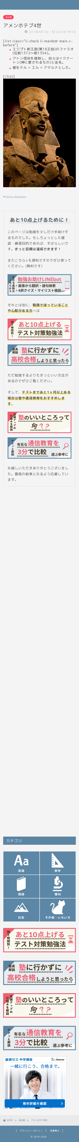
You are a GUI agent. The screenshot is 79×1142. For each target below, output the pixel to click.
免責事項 (54, 1130)
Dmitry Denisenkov (16, 196)
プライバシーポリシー (31, 1130)
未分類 (8, 17)
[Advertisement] (39, 618)
